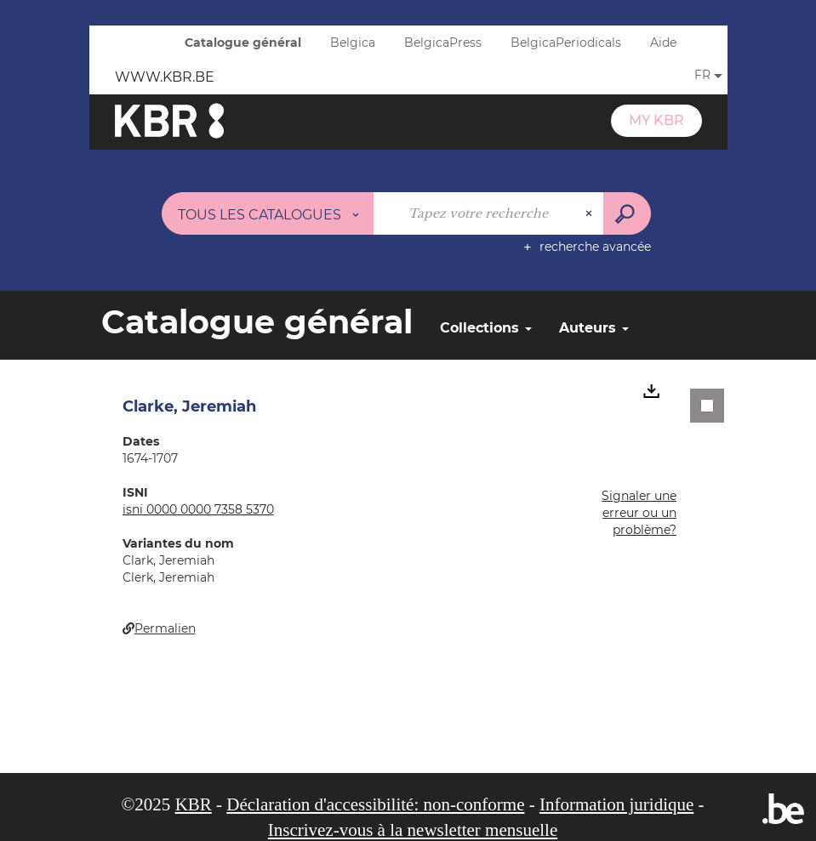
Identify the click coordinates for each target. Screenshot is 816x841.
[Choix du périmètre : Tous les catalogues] (268, 213)
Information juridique (616, 804)
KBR (193, 804)
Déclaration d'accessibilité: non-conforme (375, 804)
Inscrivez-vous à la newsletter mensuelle (413, 830)
